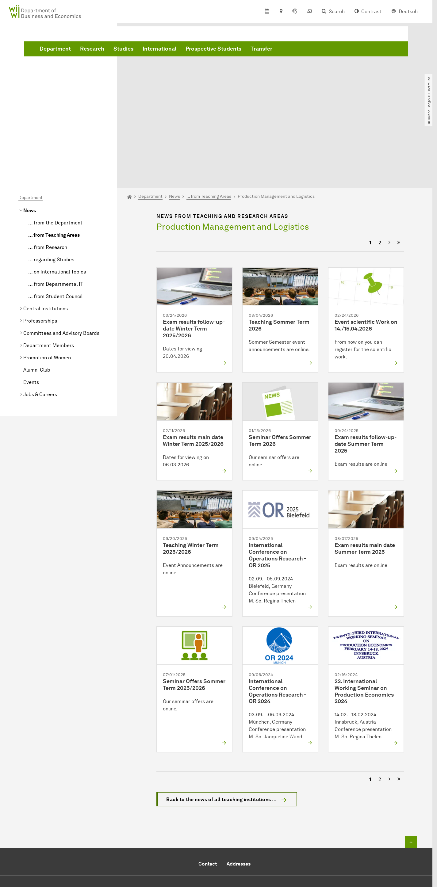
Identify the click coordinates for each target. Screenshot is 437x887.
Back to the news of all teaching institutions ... (221, 731)
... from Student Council (55, 227)
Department (148, 50)
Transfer (355, 50)
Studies (217, 50)
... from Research (47, 178)
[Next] (389, 173)
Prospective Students (307, 50)
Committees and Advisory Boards (61, 264)
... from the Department (55, 154)
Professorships (40, 252)
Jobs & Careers (40, 325)
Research (185, 50)
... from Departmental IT (55, 215)
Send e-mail (192, 835)
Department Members (48, 276)
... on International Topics (57, 203)
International (253, 50)
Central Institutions (45, 240)
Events (31, 313)
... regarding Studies (51, 190)
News (29, 141)
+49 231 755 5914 (214, 828)
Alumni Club (36, 301)
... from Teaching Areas (54, 166)
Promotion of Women (47, 289)
